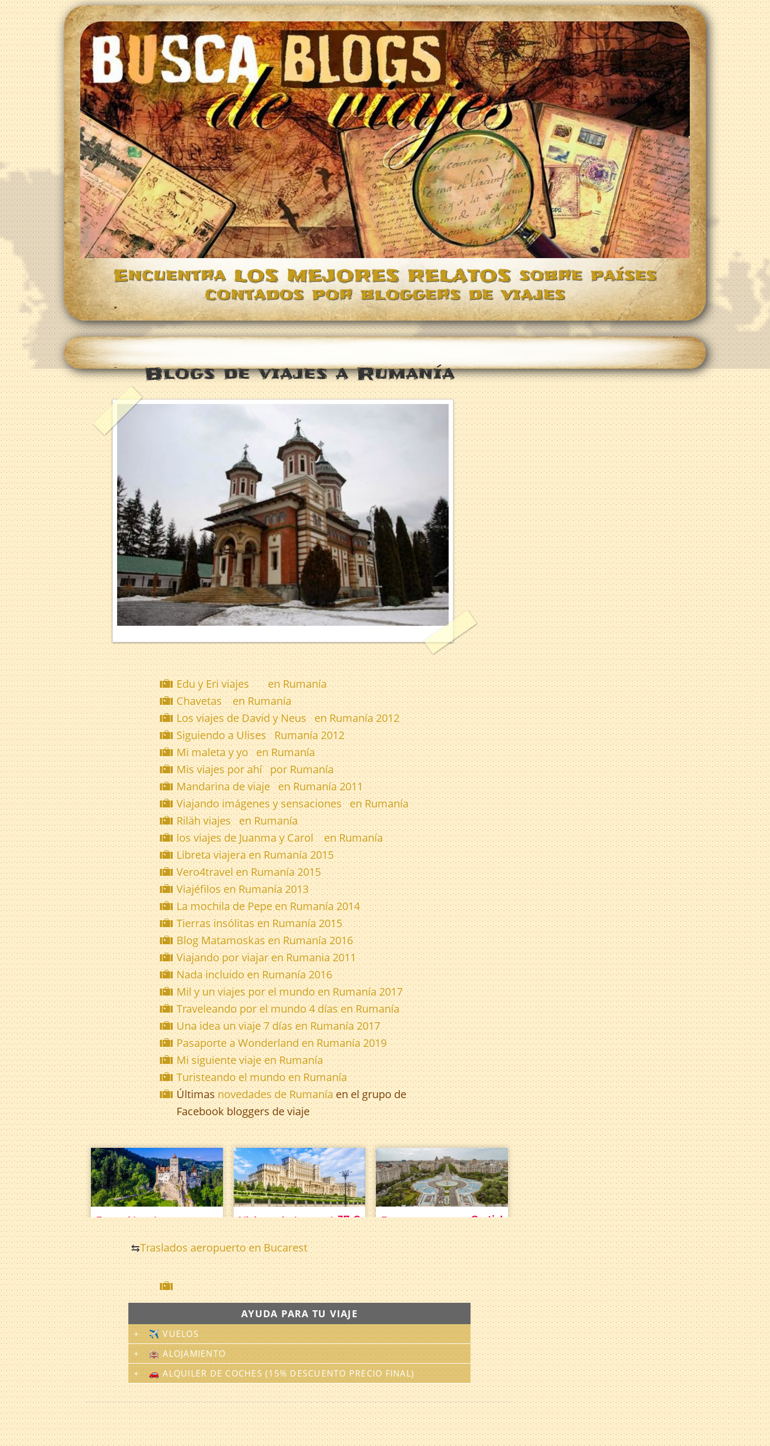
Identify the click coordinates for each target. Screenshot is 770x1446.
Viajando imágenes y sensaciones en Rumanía (292, 803)
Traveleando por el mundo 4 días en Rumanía (287, 1008)
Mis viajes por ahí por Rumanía (255, 769)
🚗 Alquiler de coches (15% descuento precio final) (281, 1373)
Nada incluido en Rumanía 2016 (254, 974)
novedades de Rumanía (275, 1094)
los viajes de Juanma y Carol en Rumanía (279, 837)
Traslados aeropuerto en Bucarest (223, 1247)
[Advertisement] (301, 1286)
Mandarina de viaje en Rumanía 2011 (269, 786)
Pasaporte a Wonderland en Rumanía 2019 (281, 1043)
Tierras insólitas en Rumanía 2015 (259, 923)
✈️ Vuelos (174, 1334)
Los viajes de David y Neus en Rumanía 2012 (287, 718)
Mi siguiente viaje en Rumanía (249, 1060)
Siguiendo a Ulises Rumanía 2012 (260, 735)
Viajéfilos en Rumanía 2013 (242, 889)
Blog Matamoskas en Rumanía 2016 (264, 940)
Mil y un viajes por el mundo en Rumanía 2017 (289, 991)
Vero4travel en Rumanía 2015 (248, 872)
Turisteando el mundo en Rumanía (261, 1077)
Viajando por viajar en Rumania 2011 (266, 957)
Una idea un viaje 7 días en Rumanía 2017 (278, 1026)
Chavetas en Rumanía (233, 701)
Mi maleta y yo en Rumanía (245, 752)
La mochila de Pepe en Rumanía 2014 (268, 906)
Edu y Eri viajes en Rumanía (251, 684)
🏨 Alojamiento (187, 1353)
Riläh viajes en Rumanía (237, 820)
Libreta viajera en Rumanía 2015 (255, 855)
